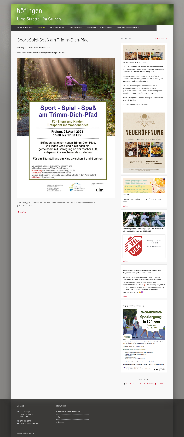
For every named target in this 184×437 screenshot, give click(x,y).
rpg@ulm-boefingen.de (29, 423)
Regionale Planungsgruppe (99, 28)
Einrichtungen (57, 28)
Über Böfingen (75, 28)
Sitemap (61, 422)
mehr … (125, 206)
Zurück (23, 212)
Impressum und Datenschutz (69, 412)
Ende (161, 384)
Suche (60, 417)
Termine (41, 28)
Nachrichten (159, 38)
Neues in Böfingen (25, 28)
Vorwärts (150, 384)
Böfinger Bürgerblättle (128, 28)
